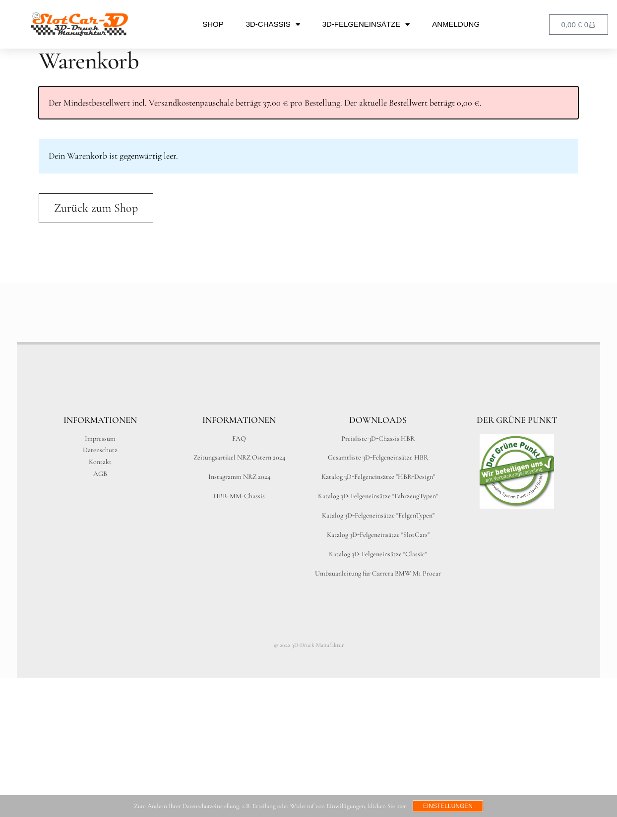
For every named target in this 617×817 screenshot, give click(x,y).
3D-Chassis (273, 24)
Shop (212, 24)
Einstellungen (448, 806)
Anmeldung (456, 24)
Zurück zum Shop (96, 208)
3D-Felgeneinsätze (366, 24)
